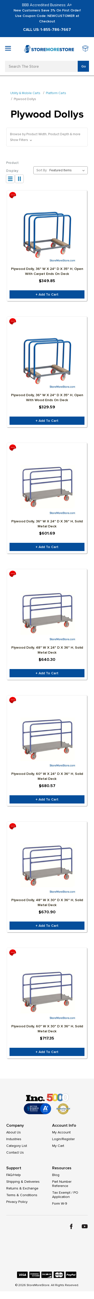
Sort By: (41, 170)
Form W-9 (59, 1203)
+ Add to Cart (47, 294)
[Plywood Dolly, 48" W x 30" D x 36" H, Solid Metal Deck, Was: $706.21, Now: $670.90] (47, 865)
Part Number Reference (61, 1183)
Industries (13, 1139)
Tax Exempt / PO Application (65, 1194)
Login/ (57, 1139)
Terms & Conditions (21, 1195)
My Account (61, 1132)
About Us (13, 1132)
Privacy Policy (17, 1202)
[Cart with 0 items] (85, 49)
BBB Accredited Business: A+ (47, 4)
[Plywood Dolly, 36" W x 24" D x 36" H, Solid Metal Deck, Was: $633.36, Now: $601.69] (47, 486)
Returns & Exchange (22, 1188)
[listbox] (68, 170)
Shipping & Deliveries (23, 1181)
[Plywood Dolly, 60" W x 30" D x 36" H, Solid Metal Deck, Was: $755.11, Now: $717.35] (47, 991)
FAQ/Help (13, 1175)
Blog (55, 1175)
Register (68, 1139)
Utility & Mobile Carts (25, 93)
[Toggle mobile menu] (8, 48)
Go (83, 66)
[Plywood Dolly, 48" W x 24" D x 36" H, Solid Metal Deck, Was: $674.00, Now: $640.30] (47, 612)
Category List (16, 1146)
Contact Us (15, 1152)
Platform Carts (56, 93)
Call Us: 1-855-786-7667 (47, 29)
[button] (47, 137)
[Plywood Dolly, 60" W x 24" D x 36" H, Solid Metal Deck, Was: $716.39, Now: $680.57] (47, 739)
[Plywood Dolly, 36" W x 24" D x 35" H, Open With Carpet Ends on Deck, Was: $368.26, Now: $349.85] (47, 234)
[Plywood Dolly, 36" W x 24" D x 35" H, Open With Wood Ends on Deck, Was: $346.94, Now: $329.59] (47, 360)
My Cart (58, 1146)
